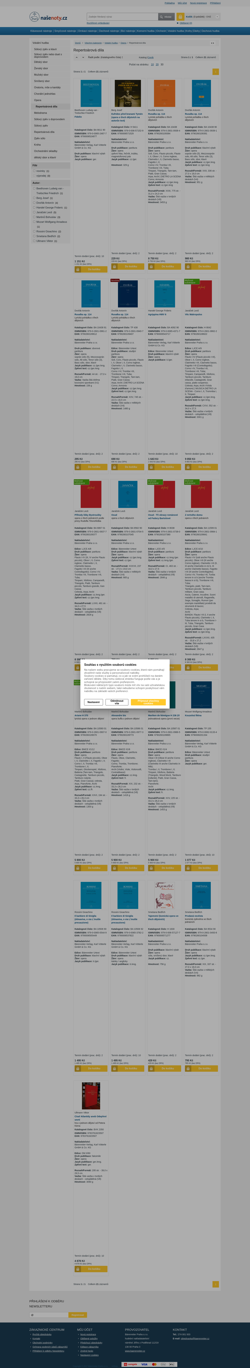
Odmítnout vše (116, 702)
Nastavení (94, 702)
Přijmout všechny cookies (148, 702)
